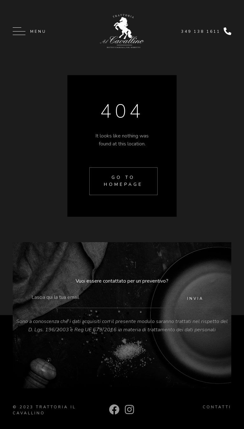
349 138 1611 (200, 31)
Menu (38, 31)
